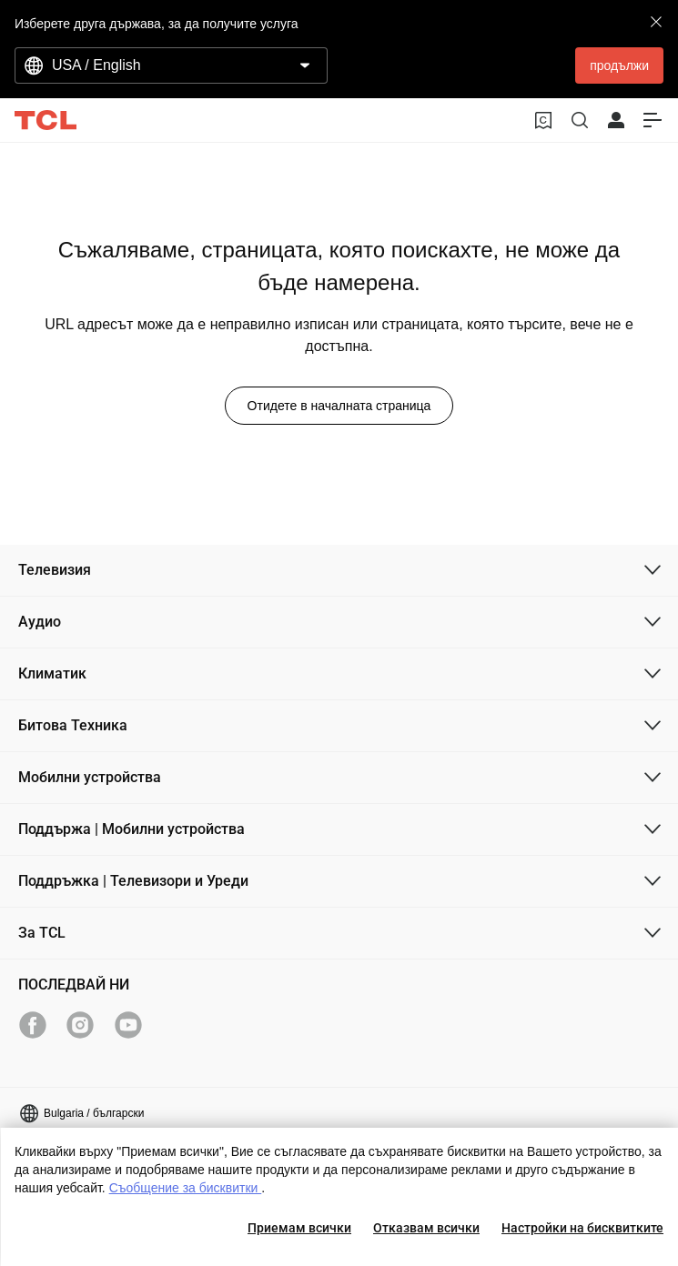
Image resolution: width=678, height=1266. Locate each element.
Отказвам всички (426, 1228)
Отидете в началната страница (339, 405)
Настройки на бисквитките (582, 1228)
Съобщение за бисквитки (185, 1188)
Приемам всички (299, 1228)
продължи (619, 65)
